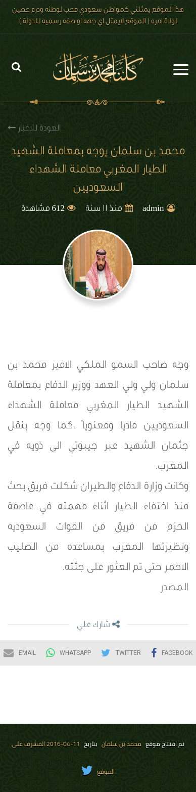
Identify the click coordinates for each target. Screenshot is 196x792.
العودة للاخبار (34, 128)
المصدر (174, 589)
